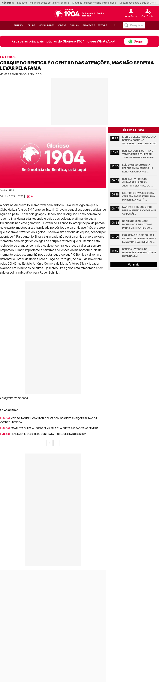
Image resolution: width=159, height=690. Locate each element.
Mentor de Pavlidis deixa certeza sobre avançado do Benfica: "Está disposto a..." (138, 196)
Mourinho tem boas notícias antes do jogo (94, 2)
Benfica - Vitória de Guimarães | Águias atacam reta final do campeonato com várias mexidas (138, 182)
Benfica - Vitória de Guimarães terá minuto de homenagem (139, 252)
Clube (31, 25)
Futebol (19, 25)
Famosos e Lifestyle (94, 25)
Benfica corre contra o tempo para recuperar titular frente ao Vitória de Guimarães (139, 154)
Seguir (136, 41)
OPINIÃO (74, 25)
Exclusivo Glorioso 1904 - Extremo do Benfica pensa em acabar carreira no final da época (139, 239)
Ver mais (133, 264)
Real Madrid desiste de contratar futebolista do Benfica (48, 433)
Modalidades (46, 25)
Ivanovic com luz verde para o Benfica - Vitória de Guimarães (139, 210)
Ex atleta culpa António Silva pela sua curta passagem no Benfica (54, 428)
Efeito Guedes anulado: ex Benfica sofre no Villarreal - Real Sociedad (139, 140)
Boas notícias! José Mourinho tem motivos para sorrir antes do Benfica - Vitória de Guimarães (137, 225)
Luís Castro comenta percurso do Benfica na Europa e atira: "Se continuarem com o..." (138, 168)
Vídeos (62, 25)
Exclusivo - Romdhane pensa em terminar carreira (43, 2)
